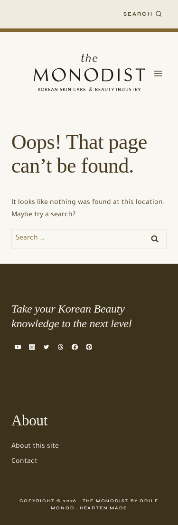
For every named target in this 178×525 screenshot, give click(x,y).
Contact (24, 462)
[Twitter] (46, 347)
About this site (35, 447)
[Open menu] (158, 73)
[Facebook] (75, 347)
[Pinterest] (89, 347)
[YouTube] (17, 347)
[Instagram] (32, 347)
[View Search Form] (143, 14)
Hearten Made (103, 508)
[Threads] (60, 347)
